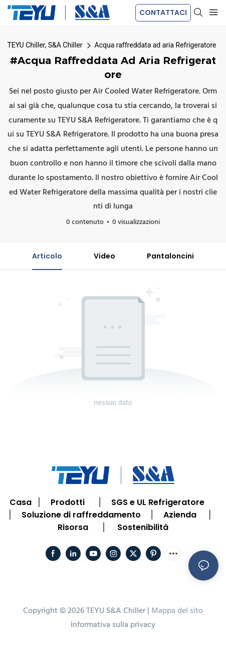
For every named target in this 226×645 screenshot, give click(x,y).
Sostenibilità (142, 527)
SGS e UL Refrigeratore (157, 502)
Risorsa (73, 527)
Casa (21, 502)
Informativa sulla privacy (113, 625)
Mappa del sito (177, 611)
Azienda (179, 514)
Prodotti (68, 502)
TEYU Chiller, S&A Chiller (45, 45)
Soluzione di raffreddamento (81, 514)
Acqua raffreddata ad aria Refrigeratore (155, 45)
